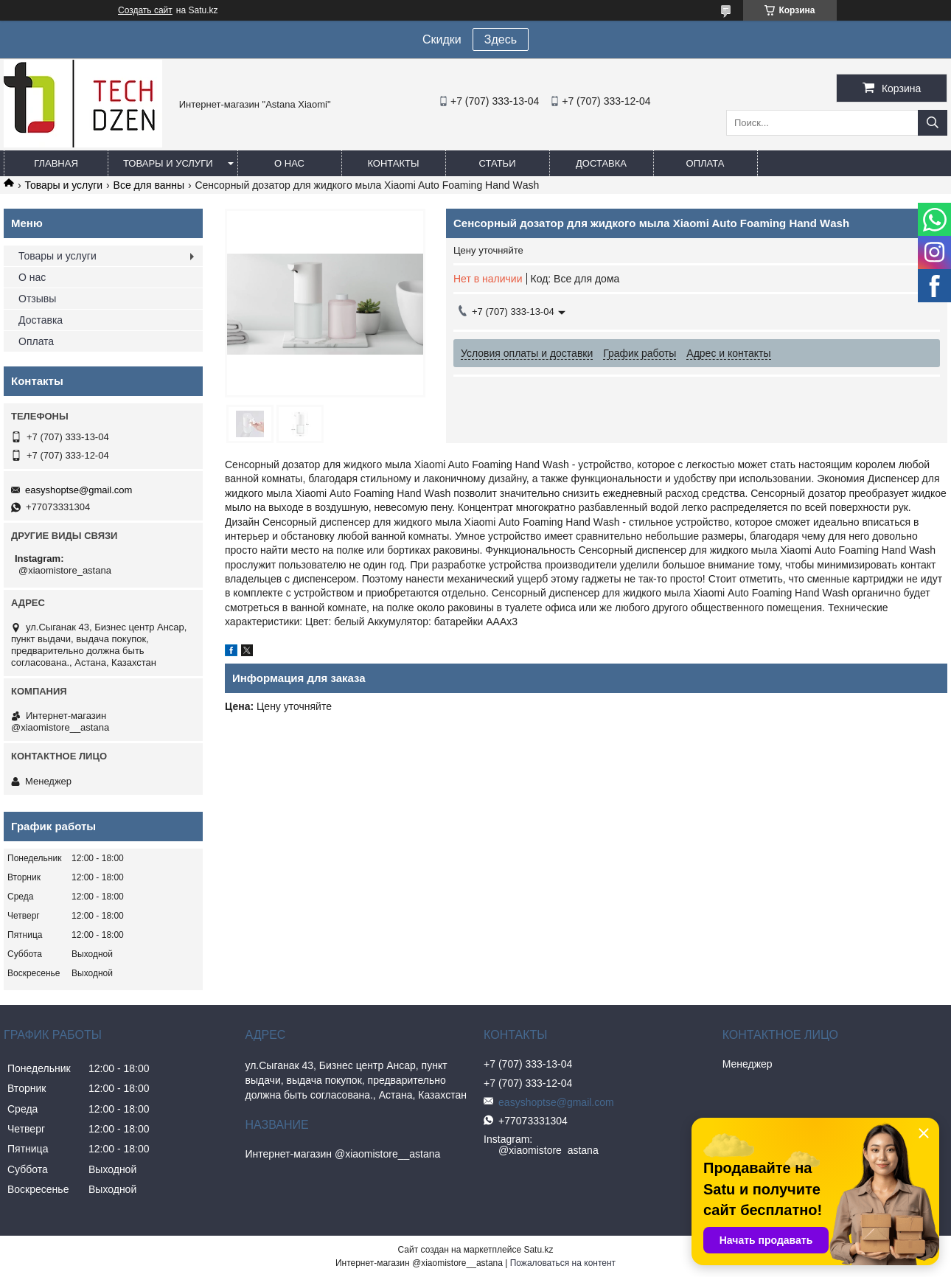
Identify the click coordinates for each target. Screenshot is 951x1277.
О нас (289, 163)
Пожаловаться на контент (563, 1263)
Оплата (705, 163)
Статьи (497, 163)
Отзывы (37, 299)
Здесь (500, 39)
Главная (56, 163)
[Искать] (932, 123)
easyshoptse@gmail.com (78, 489)
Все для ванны (149, 185)
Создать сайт (145, 10)
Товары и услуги (168, 163)
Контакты (393, 163)
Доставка (601, 163)
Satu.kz (538, 1250)
